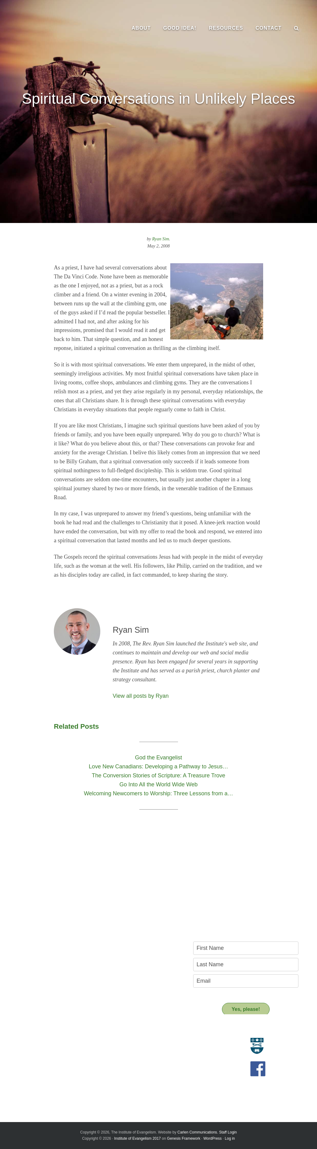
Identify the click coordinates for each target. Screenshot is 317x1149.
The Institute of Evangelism (52, 27)
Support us (126, 1076)
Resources (125, 1031)
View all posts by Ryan (141, 696)
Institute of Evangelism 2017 (137, 1138)
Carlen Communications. (197, 1132)
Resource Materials (130, 1041)
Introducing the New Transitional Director (48, 1079)
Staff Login (228, 1132)
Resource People (128, 1048)
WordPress (212, 1138)
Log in (230, 1138)
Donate (118, 1087)
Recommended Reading (134, 1055)
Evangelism (20, 1041)
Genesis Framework (183, 1138)
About (17, 1031)
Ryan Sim (160, 238)
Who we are (21, 1048)
